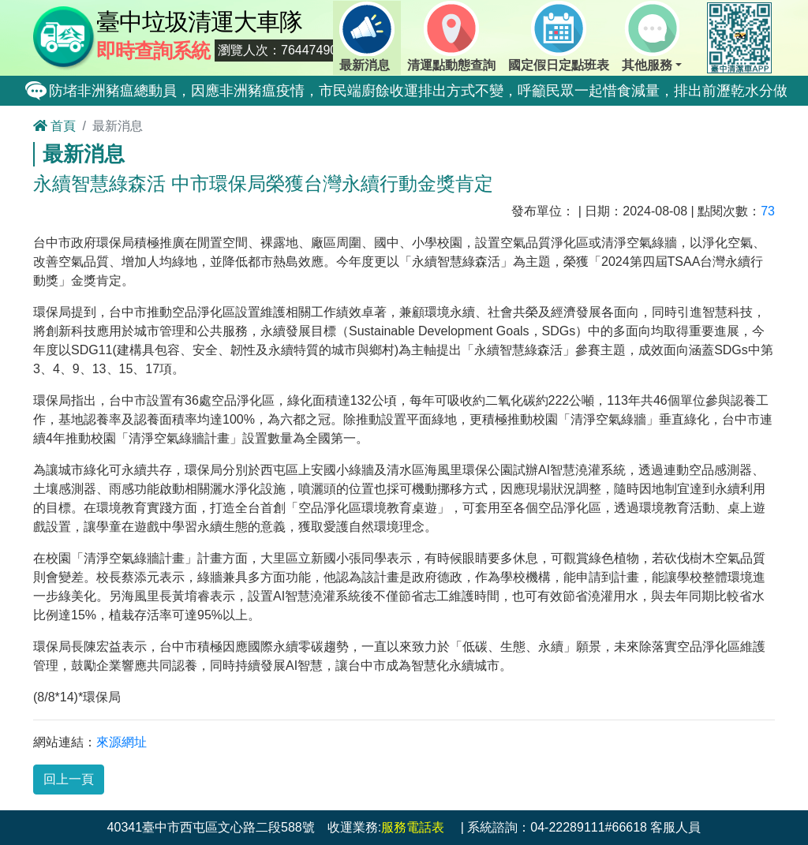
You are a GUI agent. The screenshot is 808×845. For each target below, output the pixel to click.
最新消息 (367, 36)
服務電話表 (412, 827)
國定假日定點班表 (558, 36)
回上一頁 (68, 779)
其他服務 (650, 36)
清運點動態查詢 (451, 36)
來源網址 (121, 742)
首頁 (54, 126)
